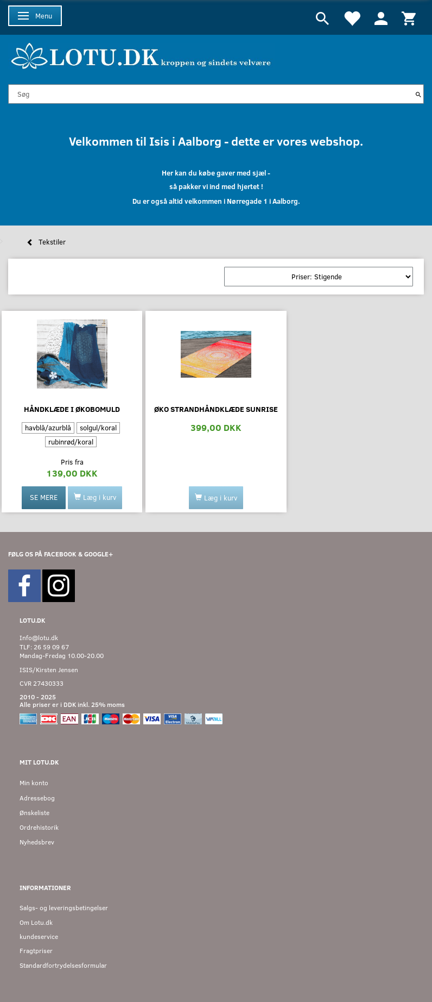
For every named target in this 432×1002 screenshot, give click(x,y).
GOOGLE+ (98, 554)
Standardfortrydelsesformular (63, 965)
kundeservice (39, 936)
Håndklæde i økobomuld (72, 409)
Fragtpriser (36, 951)
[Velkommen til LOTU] (141, 54)
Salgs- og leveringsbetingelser (64, 908)
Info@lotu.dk (39, 638)
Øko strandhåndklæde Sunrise (216, 409)
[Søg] (418, 94)
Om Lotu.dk (36, 922)
